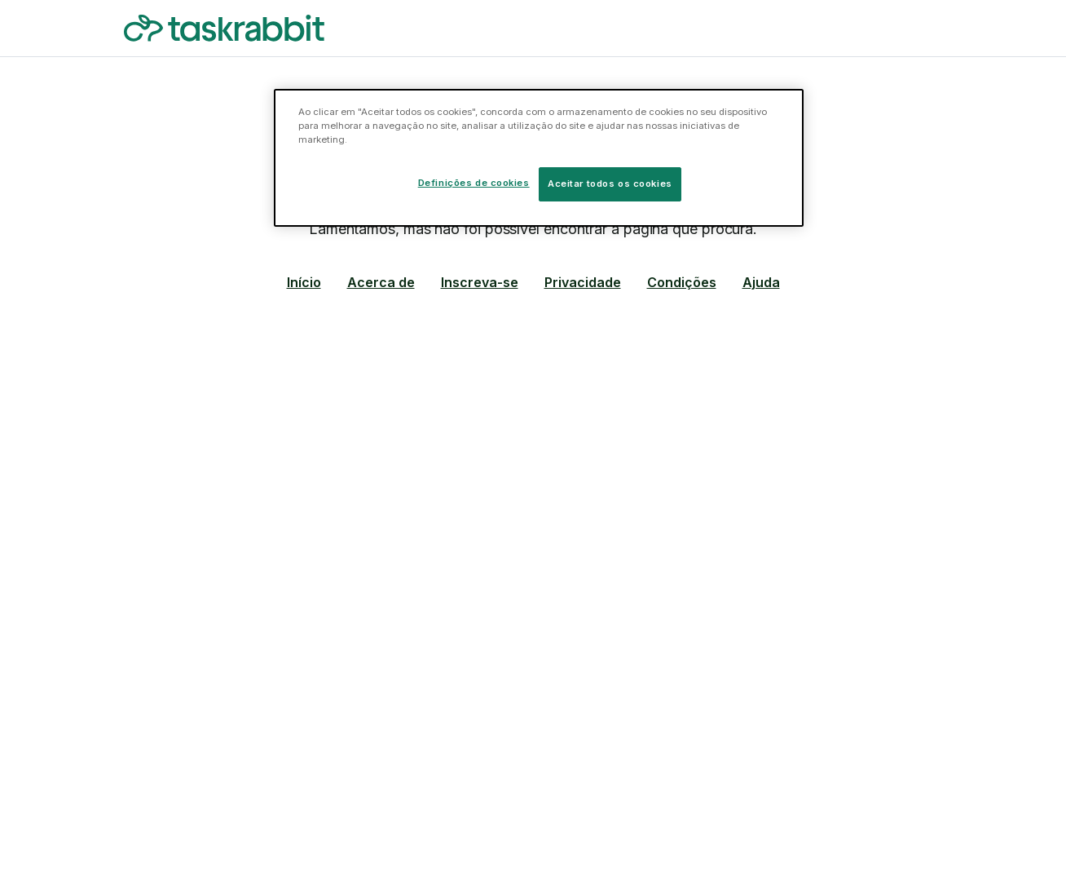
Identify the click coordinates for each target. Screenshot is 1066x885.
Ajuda (761, 282)
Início (304, 282)
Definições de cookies (474, 182)
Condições (681, 282)
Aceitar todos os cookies (610, 183)
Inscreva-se (479, 282)
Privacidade (582, 282)
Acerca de (381, 282)
